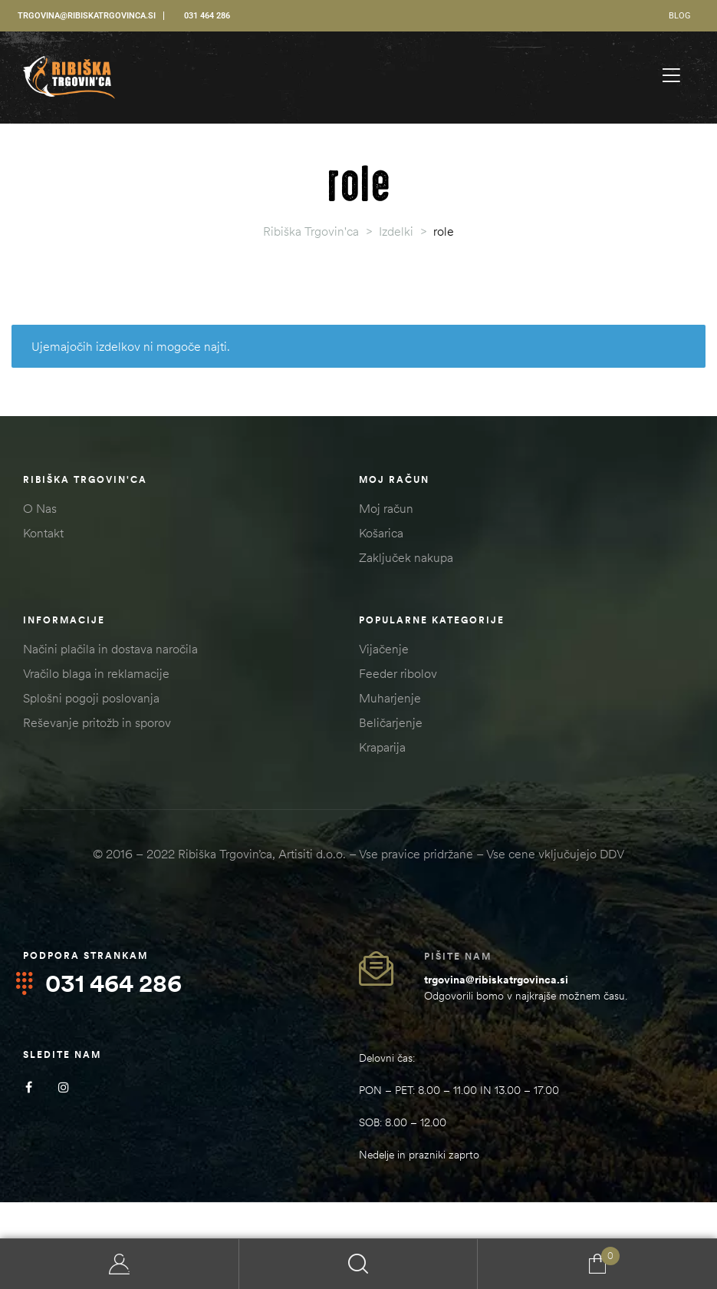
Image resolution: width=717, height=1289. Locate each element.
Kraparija (382, 747)
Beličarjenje (391, 722)
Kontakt (43, 532)
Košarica (381, 532)
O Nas (40, 508)
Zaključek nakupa (406, 557)
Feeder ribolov (398, 673)
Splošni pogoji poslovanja (91, 698)
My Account (119, 1264)
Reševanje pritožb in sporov (97, 722)
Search (359, 1264)
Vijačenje (384, 648)
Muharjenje (390, 698)
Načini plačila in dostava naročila (110, 648)
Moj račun (386, 508)
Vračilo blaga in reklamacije (96, 673)
